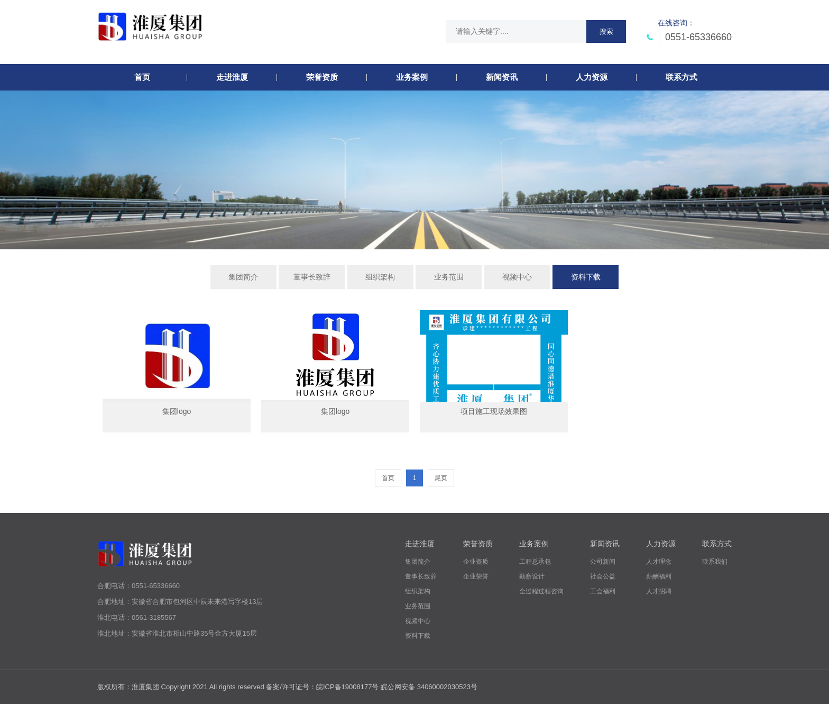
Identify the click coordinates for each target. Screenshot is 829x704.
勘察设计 (532, 576)
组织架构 (380, 277)
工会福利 (602, 591)
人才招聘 (658, 591)
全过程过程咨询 (541, 591)
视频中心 (517, 277)
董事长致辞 (311, 277)
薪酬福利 (658, 576)
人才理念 (658, 561)
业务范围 (449, 277)
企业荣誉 (476, 576)
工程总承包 (535, 561)
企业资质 (476, 561)
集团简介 (243, 277)
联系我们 (714, 561)
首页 (388, 478)
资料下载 (586, 277)
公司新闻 (602, 561)
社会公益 (602, 576)
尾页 (441, 478)
